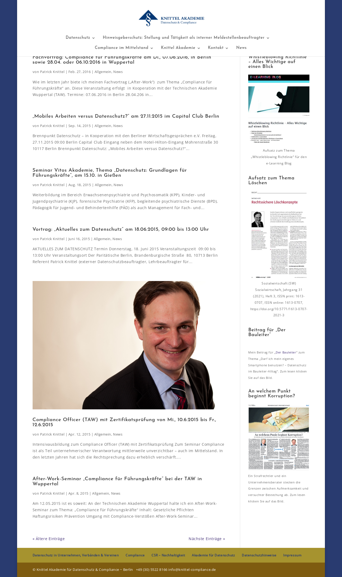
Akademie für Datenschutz (213, 555)
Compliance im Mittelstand (122, 48)
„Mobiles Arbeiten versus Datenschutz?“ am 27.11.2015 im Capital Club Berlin (126, 116)
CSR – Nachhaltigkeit (168, 555)
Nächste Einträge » (207, 538)
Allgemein (103, 71)
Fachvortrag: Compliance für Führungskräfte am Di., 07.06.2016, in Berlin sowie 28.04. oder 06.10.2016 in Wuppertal (122, 60)
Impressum (292, 555)
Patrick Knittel (52, 71)
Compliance (135, 555)
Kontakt (216, 48)
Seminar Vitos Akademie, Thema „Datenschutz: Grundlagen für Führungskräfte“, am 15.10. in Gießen (110, 173)
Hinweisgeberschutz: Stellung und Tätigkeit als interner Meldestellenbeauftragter (184, 38)
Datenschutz (78, 38)
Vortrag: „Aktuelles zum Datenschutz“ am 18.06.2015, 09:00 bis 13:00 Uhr (121, 229)
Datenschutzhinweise (259, 555)
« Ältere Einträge (49, 538)
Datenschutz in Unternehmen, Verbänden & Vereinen (76, 555)
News (241, 48)
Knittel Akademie (178, 48)
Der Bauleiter (286, 352)
